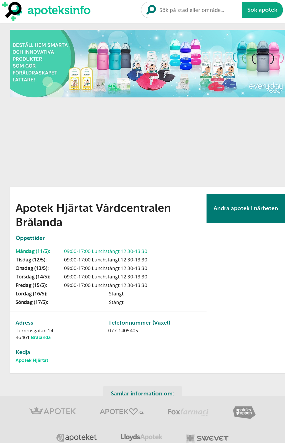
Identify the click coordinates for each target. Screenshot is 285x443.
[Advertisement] (111, 140)
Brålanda (41, 337)
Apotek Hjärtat (32, 360)
